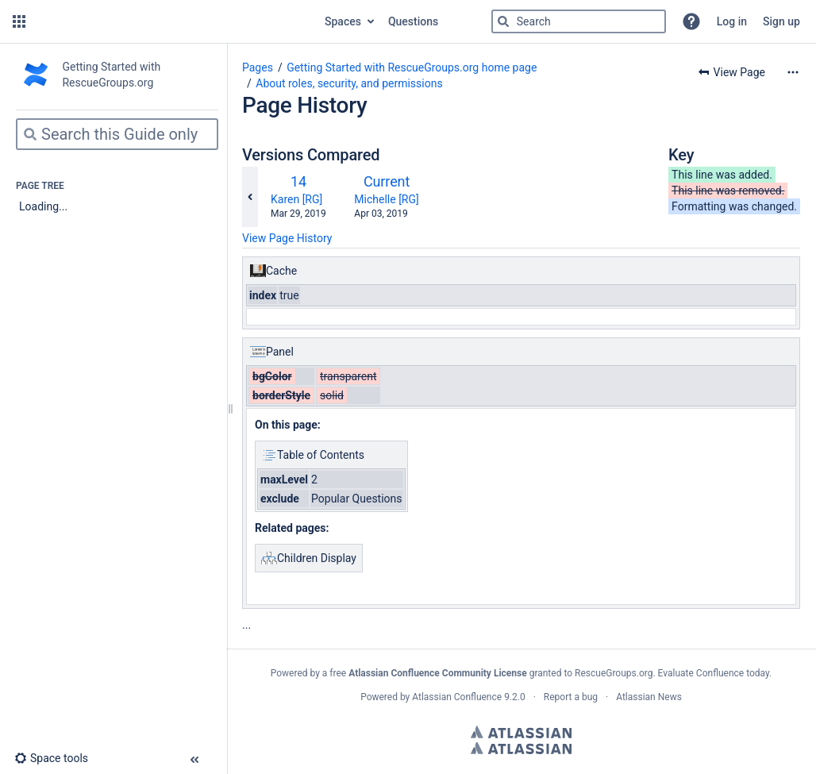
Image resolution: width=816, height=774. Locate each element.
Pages (257, 67)
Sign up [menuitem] (781, 21)
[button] (19, 21)
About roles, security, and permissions (349, 83)
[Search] (503, 21)
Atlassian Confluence (457, 697)
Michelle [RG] (386, 199)
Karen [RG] (296, 199)
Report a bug (571, 697)
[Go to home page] (173, 21)
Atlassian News (649, 697)
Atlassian (521, 732)
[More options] (793, 72)
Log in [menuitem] (732, 21)
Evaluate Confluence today (713, 673)
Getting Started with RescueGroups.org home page (412, 67)
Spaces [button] (343, 21)
